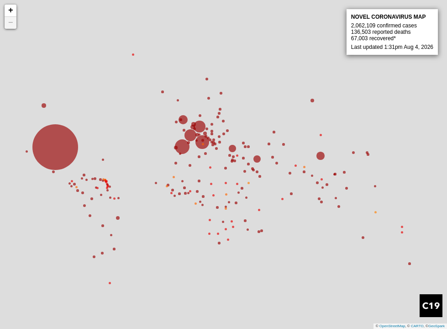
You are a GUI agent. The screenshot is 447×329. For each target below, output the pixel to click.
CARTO (417, 326)
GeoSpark (436, 326)
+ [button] (10, 10)
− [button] (10, 22)
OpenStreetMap (392, 326)
